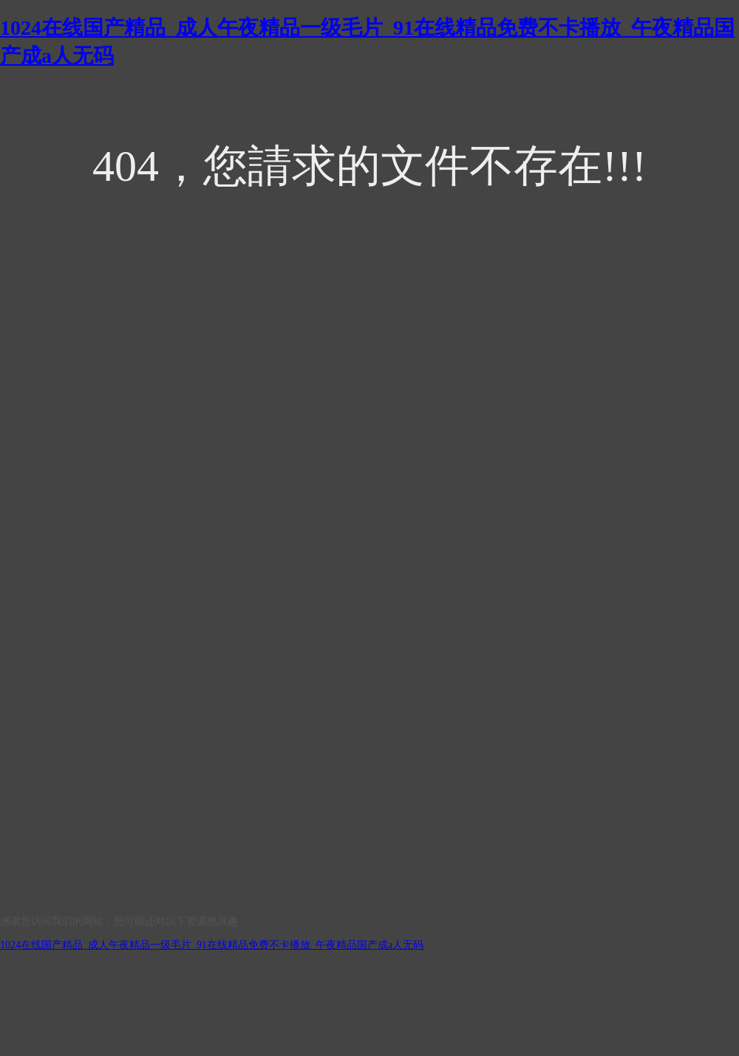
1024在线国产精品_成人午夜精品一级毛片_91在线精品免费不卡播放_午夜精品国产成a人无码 (211, 944)
